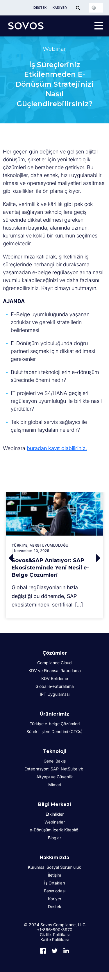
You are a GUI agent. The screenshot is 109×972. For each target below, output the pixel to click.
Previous (9, 558)
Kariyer (60, 8)
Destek (40, 8)
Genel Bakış (55, 760)
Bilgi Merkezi (54, 804)
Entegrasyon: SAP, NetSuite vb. (54, 768)
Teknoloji (54, 751)
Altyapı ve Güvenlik (54, 776)
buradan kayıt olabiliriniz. (57, 448)
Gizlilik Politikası (54, 934)
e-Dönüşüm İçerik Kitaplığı (54, 829)
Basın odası (54, 890)
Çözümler (54, 653)
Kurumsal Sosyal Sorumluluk (54, 867)
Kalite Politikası (54, 939)
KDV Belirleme (54, 678)
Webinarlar (54, 821)
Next (99, 558)
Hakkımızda (54, 857)
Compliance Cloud (54, 662)
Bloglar (54, 837)
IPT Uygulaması (54, 694)
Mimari (54, 784)
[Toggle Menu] (78, 7)
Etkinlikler (55, 814)
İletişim (54, 875)
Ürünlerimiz (54, 714)
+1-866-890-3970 (54, 929)
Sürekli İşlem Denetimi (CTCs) (54, 731)
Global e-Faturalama (54, 686)
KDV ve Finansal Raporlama (54, 670)
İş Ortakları (54, 882)
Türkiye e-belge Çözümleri (55, 723)
